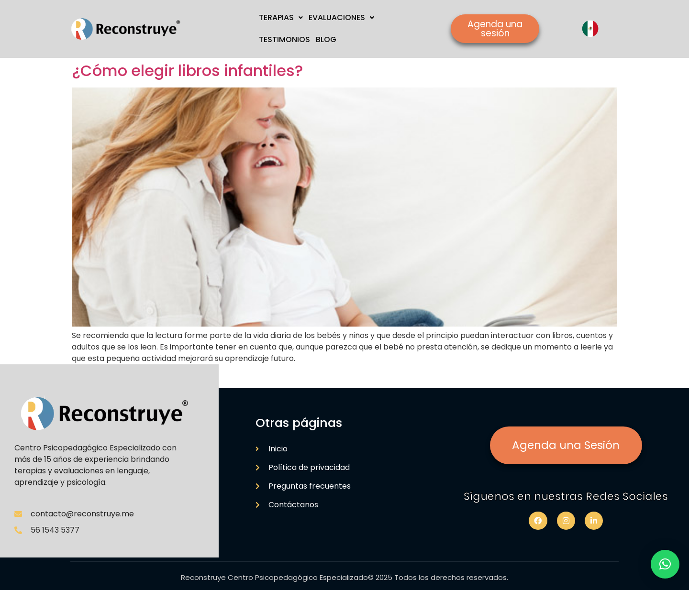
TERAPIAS (281, 17)
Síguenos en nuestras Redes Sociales (566, 496)
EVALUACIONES (341, 17)
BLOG (326, 39)
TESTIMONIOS (284, 39)
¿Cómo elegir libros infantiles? (187, 70)
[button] (665, 564)
